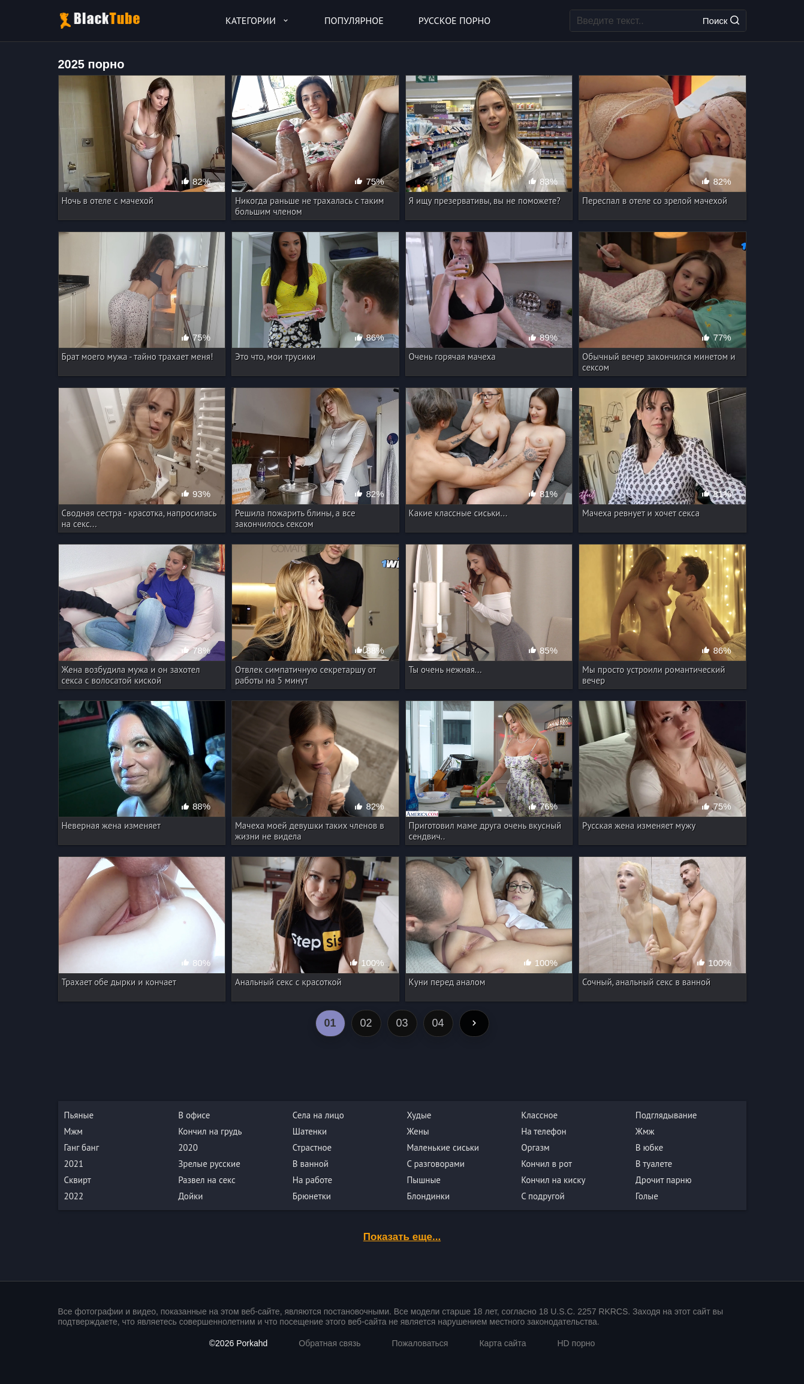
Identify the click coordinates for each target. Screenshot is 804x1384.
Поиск (721, 21)
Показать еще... (402, 1236)
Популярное (354, 20)
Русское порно (454, 20)
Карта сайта (502, 1343)
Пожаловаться (420, 1343)
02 (366, 1023)
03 (402, 1023)
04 (438, 1023)
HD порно (576, 1343)
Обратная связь (329, 1343)
